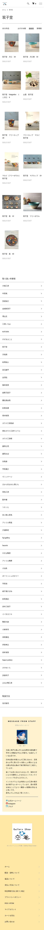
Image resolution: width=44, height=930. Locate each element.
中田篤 (4, 293)
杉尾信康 (5, 408)
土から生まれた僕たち (10, 484)
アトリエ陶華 (7, 561)
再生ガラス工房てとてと (11, 431)
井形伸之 (5, 645)
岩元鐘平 (5, 370)
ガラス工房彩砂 (8, 423)
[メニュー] (40, 3)
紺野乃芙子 (6, 393)
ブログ (9, 806)
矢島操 (4, 461)
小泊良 (4, 568)
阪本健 (4, 500)
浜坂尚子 (5, 675)
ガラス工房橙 (7, 438)
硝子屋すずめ (7, 591)
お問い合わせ (10, 922)
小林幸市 (5, 629)
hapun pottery (7, 660)
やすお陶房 (6, 553)
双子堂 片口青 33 (30, 57)
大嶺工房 (5, 286)
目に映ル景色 (7, 515)
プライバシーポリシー (13, 897)
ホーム (4, 9)
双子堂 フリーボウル (31, 216)
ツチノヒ (5, 507)
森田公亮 (5, 446)
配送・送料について (12, 873)
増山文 (4, 316)
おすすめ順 (22, 28)
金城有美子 (6, 309)
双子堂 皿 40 (8, 254)
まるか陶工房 (7, 683)
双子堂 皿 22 (8, 216)
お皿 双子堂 (28, 94)
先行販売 (5, 703)
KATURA (5, 332)
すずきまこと (7, 339)
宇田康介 (5, 469)
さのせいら (6, 668)
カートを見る (10, 915)
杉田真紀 (5, 599)
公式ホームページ (13, 801)
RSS (6, 903)
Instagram (10, 804)
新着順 (39, 28)
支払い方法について (12, 885)
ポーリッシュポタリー (10, 576)
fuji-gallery (6, 538)
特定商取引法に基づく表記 (14, 891)
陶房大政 (5, 622)
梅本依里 (5, 385)
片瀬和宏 (5, 530)
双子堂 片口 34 (9, 57)
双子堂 (11, 9)
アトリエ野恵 (7, 523)
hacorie (5, 545)
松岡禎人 (5, 362)
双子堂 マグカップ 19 (32, 176)
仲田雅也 (5, 637)
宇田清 (4, 584)
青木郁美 (5, 416)
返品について (10, 879)
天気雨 (4, 354)
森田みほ (5, 454)
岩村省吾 (5, 652)
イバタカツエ (7, 614)
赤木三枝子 (6, 606)
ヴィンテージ (7, 477)
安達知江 (5, 301)
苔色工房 (5, 492)
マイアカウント (10, 909)
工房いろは (6, 324)
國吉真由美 (6, 400)
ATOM (11, 903)
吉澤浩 (4, 377)
